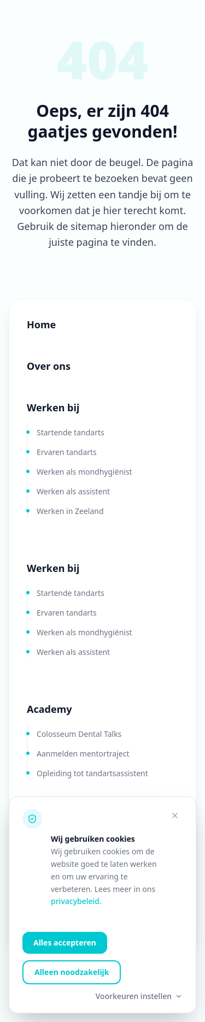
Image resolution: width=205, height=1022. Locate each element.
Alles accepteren (64, 942)
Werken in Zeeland (70, 511)
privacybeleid (75, 901)
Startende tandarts (70, 432)
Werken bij (53, 407)
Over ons (49, 366)
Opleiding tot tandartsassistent (92, 773)
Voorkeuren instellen (139, 996)
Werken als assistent (73, 491)
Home (41, 324)
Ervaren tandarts (67, 452)
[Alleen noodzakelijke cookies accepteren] (175, 815)
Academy (49, 709)
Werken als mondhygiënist (84, 471)
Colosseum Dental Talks (79, 734)
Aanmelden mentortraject (83, 753)
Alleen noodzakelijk (71, 972)
